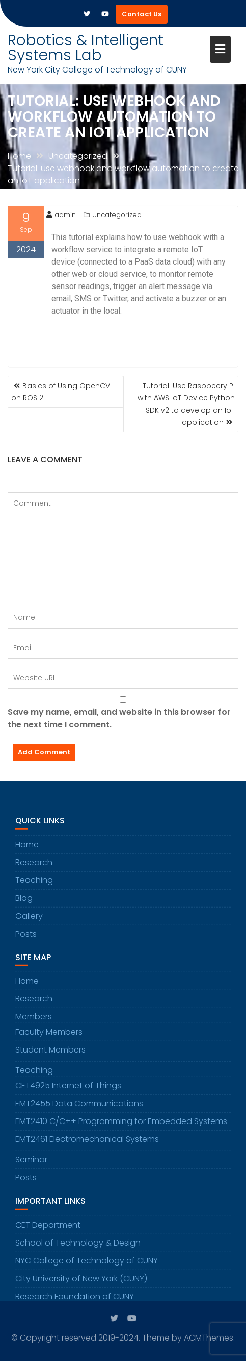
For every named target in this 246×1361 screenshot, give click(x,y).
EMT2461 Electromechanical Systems (87, 1144)
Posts (26, 938)
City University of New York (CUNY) (81, 1282)
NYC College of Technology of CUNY (86, 1265)
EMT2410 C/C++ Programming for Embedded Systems (121, 1126)
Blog (24, 902)
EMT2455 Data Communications (79, 1108)
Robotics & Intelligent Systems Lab (85, 48)
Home (27, 848)
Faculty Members (49, 1036)
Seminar (31, 1164)
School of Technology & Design (78, 1247)
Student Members (50, 1054)
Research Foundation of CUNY (74, 1300)
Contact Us (141, 14)
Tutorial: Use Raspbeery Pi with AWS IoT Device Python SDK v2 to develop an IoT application (186, 403)
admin (61, 215)
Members (33, 1021)
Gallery (29, 920)
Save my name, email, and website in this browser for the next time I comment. (119, 718)
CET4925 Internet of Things (68, 1090)
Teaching (34, 884)
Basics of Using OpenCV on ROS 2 (60, 391)
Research (33, 866)
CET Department (47, 1229)
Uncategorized (117, 215)
